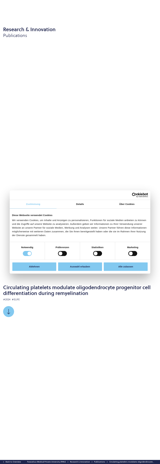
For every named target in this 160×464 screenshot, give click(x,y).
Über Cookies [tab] (127, 204)
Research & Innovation (80, 462)
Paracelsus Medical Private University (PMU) (46, 462)
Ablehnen (34, 266)
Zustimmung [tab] (33, 204)
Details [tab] (80, 204)
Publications (99, 462)
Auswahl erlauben (80, 266)
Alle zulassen (125, 266)
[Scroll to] (8, 311)
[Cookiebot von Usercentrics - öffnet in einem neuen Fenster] (134, 195)
